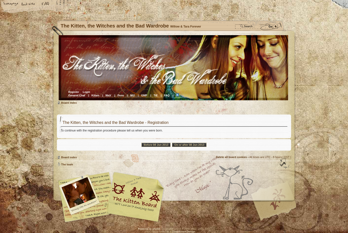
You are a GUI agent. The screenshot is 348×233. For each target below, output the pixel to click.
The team (67, 164)
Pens (121, 95)
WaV (108, 95)
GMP (144, 95)
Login (86, 91)
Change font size (28, 4)
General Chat (76, 95)
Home (11, 4)
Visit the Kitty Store (276, 208)
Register (73, 91)
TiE (156, 95)
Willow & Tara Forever (135, 195)
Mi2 (132, 95)
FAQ (45, 4)
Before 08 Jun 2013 (156, 144)
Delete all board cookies (231, 157)
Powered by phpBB (149, 229)
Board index (173, 67)
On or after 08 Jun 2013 (189, 144)
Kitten (95, 95)
